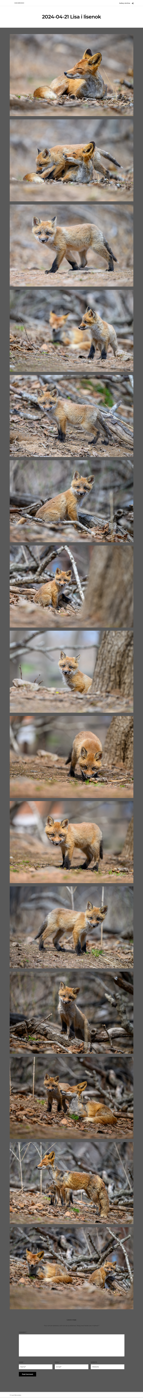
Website (94, 1362)
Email (57, 1362)
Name (21, 1362)
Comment (23, 1332)
